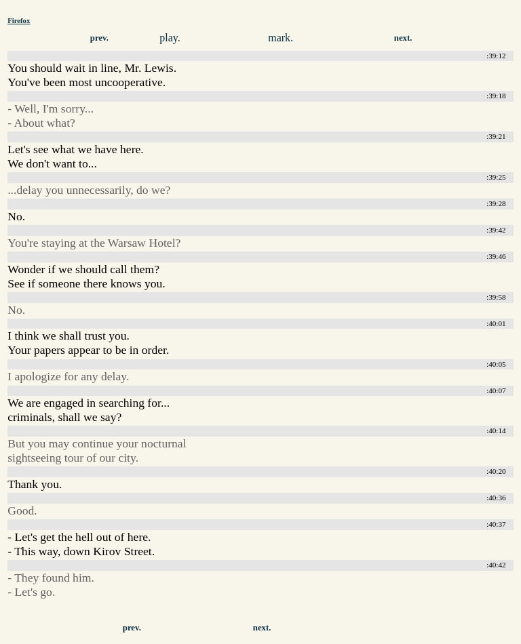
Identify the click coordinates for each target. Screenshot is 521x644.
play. (169, 37)
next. (403, 38)
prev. (99, 38)
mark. (280, 37)
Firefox (18, 20)
